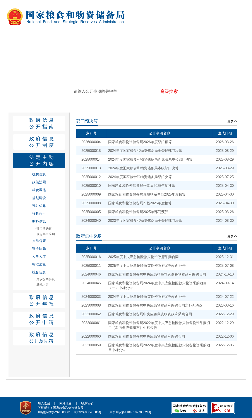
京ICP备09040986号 (88, 412)
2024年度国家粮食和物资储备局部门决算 (140, 177)
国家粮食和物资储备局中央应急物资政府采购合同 (146, 336)
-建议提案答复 (45, 279)
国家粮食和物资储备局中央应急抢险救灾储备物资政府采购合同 (157, 274)
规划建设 (39, 198)
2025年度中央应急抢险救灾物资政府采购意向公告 (147, 265)
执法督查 (39, 241)
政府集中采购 (89, 236)
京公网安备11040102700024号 (131, 412)
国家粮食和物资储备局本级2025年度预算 (140, 203)
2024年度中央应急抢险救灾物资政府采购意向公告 (147, 296)
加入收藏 (44, 403)
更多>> (232, 121)
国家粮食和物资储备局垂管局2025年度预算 (141, 185)
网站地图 (65, 403)
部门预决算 (87, 121)
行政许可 (39, 213)
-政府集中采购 (45, 234)
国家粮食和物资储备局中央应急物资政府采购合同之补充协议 (155, 305)
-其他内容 (42, 284)
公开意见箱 (47, 337)
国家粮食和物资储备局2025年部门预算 (138, 212)
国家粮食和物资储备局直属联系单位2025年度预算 (147, 194)
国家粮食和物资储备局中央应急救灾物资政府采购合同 (150, 314)
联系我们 (87, 403)
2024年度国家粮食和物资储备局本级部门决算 (143, 168)
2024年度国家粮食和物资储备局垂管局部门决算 (145, 151)
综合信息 (39, 272)
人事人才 (39, 256)
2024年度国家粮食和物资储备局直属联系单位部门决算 (150, 159)
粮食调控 (39, 190)
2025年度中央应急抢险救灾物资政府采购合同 (143, 257)
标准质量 (39, 264)
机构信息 (39, 174)
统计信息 (39, 206)
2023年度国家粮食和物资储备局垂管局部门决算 (145, 220)
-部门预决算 (44, 228)
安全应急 (39, 248)
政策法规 (39, 182)
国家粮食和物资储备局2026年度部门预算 (140, 142)
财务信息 (39, 221)
